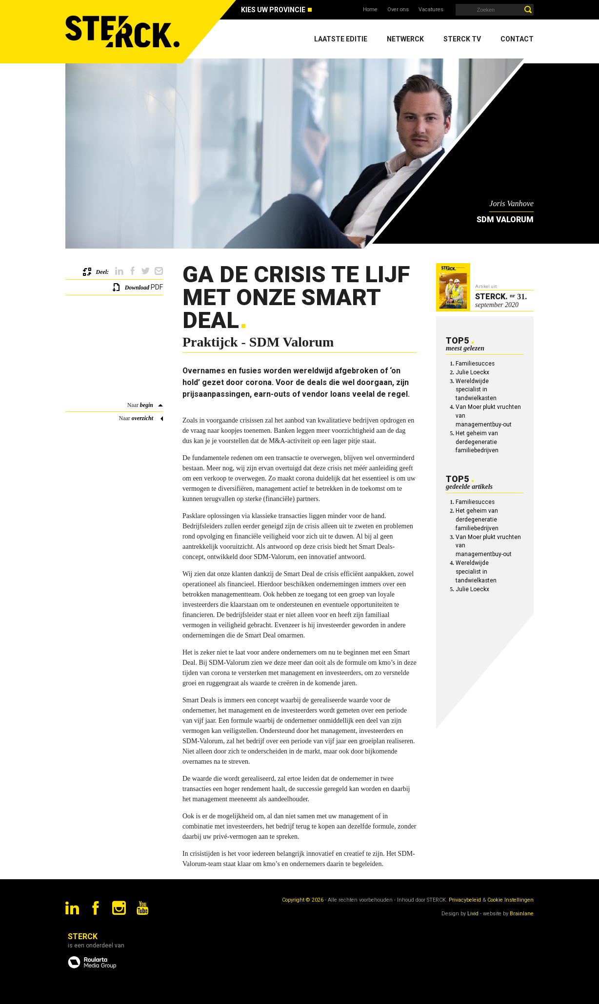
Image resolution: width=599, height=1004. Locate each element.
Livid (473, 913)
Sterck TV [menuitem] (462, 39)
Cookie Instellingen (510, 900)
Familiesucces (475, 363)
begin (146, 405)
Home (370, 9)
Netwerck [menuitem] (405, 39)
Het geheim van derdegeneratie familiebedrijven (477, 442)
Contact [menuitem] (517, 39)
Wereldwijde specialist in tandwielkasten (476, 390)
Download (137, 287)
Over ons (398, 9)
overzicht (142, 418)
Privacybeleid (465, 900)
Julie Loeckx (472, 372)
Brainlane (522, 913)
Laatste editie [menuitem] (340, 39)
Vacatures (431, 9)
